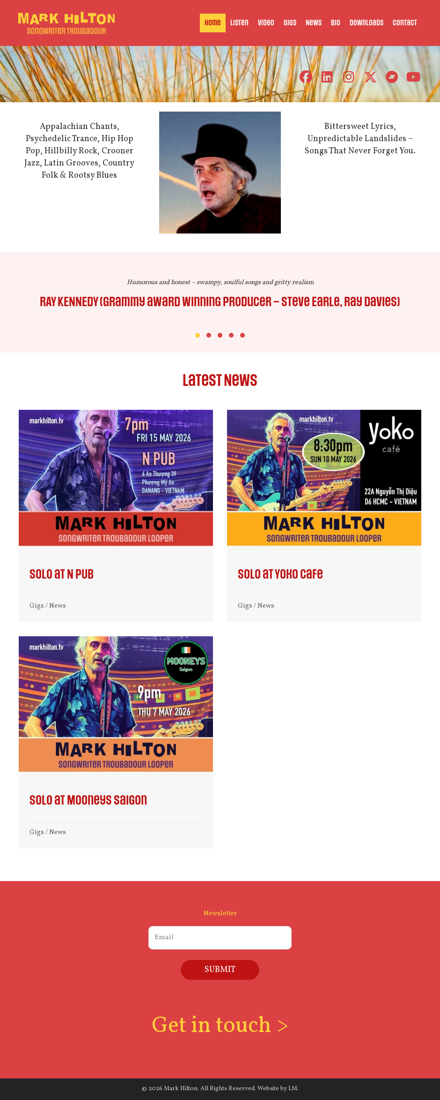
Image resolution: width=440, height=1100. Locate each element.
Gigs (36, 606)
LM (292, 1088)
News (57, 606)
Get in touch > (220, 1025)
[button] (305, 77)
